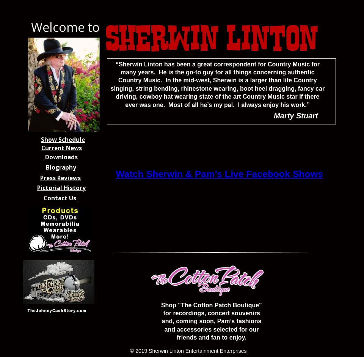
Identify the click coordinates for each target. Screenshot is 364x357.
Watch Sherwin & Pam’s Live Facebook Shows (219, 174)
